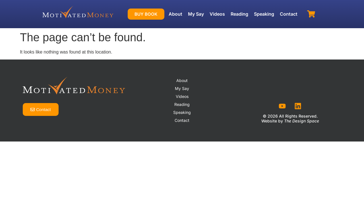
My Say (196, 14)
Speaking (264, 14)
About (175, 14)
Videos (217, 14)
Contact (288, 14)
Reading (239, 14)
